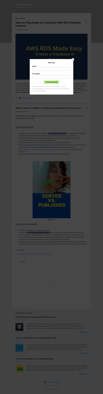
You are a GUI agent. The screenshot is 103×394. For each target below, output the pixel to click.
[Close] (73, 59)
